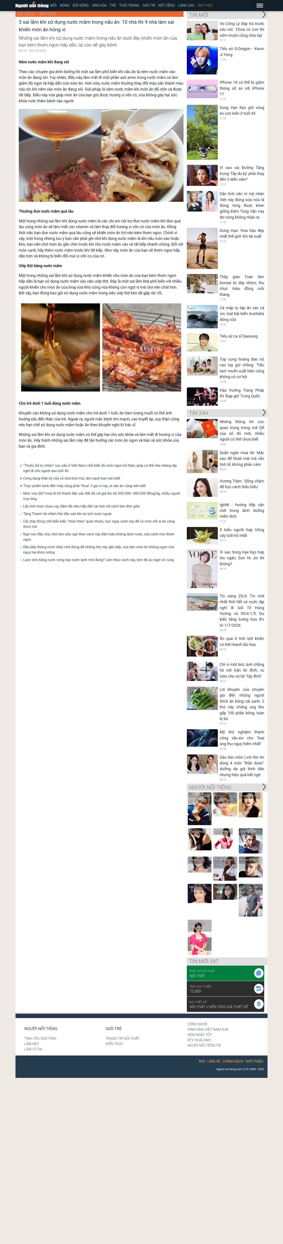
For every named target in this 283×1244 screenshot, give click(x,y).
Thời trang (129, 5)
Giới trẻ (113, 1028)
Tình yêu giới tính (40, 1038)
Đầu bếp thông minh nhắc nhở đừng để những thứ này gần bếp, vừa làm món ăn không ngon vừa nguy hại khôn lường (98, 549)
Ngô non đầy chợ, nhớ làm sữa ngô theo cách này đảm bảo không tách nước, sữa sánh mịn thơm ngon (98, 537)
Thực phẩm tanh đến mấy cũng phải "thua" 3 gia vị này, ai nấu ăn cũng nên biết (84, 486)
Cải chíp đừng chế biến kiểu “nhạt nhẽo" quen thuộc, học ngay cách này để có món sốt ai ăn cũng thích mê (99, 524)
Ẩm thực (205, 5)
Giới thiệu (254, 1061)
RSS (202, 1061)
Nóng (65, 5)
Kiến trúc (114, 1044)
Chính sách (232, 1061)
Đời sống (81, 5)
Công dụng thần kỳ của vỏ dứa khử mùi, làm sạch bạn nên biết (71, 478)
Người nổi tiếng (40, 1028)
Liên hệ (213, 1061)
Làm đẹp (31, 1044)
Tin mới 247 (203, 961)
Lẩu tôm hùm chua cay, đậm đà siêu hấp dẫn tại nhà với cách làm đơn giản (81, 506)
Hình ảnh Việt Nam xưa (207, 1029)
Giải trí (149, 5)
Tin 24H (198, 413)
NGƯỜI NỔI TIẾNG (210, 787)
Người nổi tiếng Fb (204, 1045)
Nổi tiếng (166, 5)
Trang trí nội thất (122, 1038)
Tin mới (198, 15)
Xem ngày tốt (199, 1035)
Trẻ (113, 5)
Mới (53, 5)
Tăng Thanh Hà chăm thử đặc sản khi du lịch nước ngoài (67, 514)
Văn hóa (99, 5)
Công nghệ (197, 1024)
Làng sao (186, 5)
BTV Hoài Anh (199, 1040)
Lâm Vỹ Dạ (33, 1049)
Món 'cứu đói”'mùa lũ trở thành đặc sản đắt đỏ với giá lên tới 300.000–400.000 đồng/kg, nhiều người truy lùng (101, 496)
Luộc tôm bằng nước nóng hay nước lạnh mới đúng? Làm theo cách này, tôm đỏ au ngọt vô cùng (98, 560)
